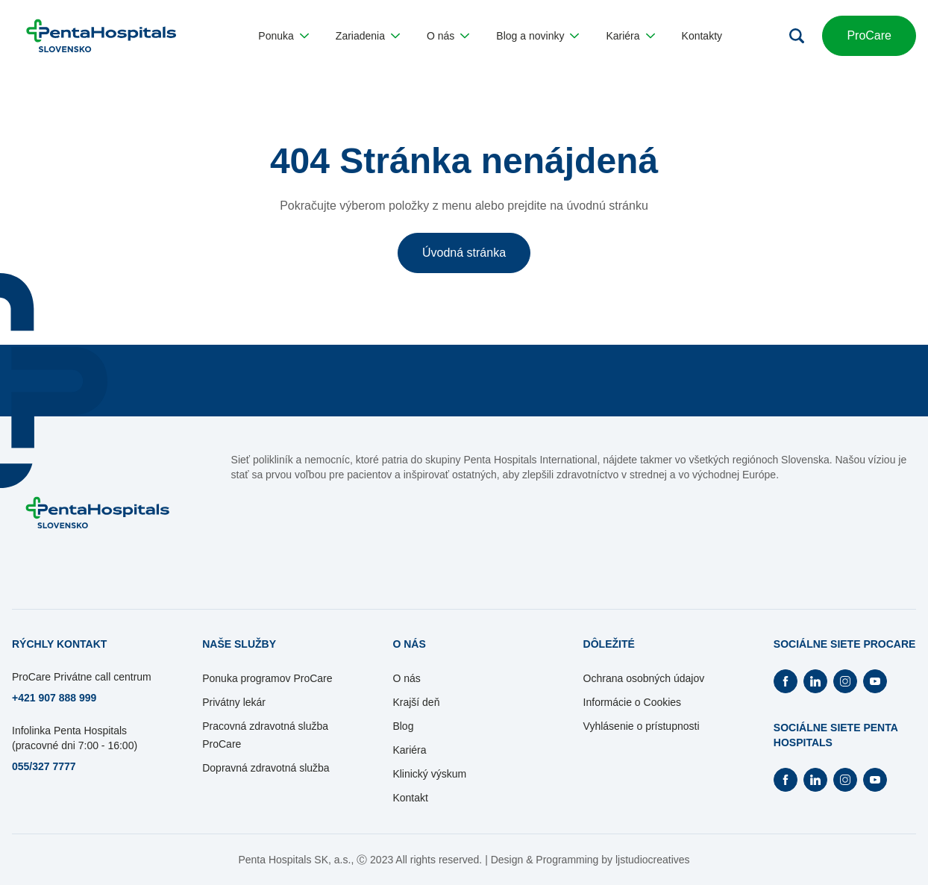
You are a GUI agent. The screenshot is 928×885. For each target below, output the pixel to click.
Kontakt (409, 798)
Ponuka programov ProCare (267, 678)
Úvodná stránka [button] (464, 252)
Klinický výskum (429, 774)
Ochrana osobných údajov (644, 678)
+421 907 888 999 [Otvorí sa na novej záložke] (54, 698)
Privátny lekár (234, 702)
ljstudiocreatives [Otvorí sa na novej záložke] (652, 860)
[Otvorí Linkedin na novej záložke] (815, 681)
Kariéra (409, 750)
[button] (283, 35)
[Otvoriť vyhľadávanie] (796, 35)
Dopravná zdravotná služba (265, 768)
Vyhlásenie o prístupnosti (641, 726)
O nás (406, 678)
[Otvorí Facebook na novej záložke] (785, 681)
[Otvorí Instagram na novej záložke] (845, 681)
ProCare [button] (869, 35)
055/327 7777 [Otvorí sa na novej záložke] (44, 766)
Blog (402, 726)
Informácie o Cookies (632, 702)
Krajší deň (415, 702)
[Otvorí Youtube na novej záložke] (875, 681)
